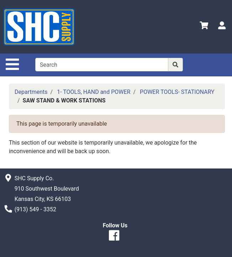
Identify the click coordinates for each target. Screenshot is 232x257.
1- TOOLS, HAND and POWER (93, 92)
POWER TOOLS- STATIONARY (177, 92)
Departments (31, 92)
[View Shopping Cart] (204, 26)
